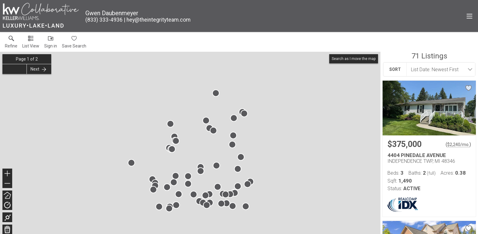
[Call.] (104, 20)
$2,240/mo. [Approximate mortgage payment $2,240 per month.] (458, 144)
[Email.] (157, 20)
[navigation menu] (469, 16)
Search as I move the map (354, 59)
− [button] (7, 183)
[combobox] (439, 69)
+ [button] (7, 174)
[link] (11, 43)
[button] (30, 43)
